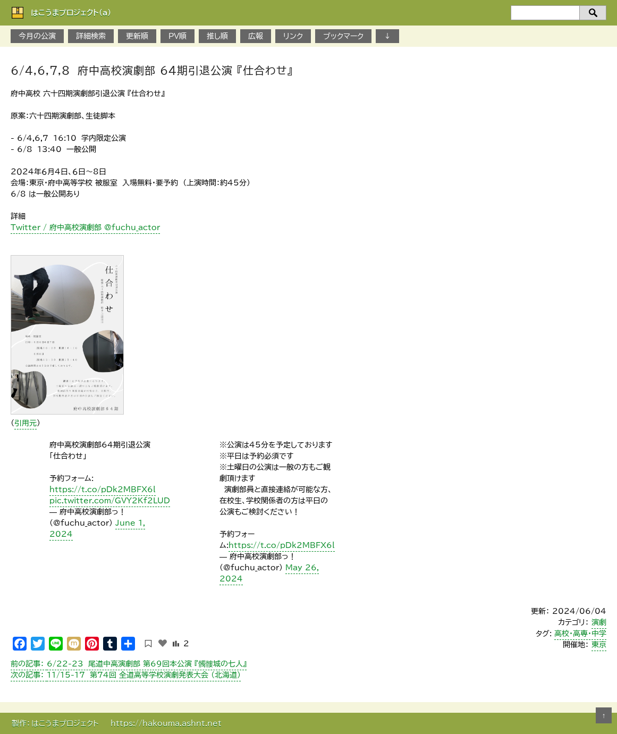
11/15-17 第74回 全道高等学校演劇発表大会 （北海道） (126, 675)
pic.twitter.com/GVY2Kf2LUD (109, 500)
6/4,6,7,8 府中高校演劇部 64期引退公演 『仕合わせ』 (152, 70)
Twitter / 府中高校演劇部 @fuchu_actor (85, 227)
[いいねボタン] (162, 643)
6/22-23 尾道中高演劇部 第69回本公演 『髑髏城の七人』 (129, 664)
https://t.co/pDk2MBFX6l (102, 489)
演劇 (598, 622)
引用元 (25, 423)
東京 (598, 644)
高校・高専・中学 (580, 633)
